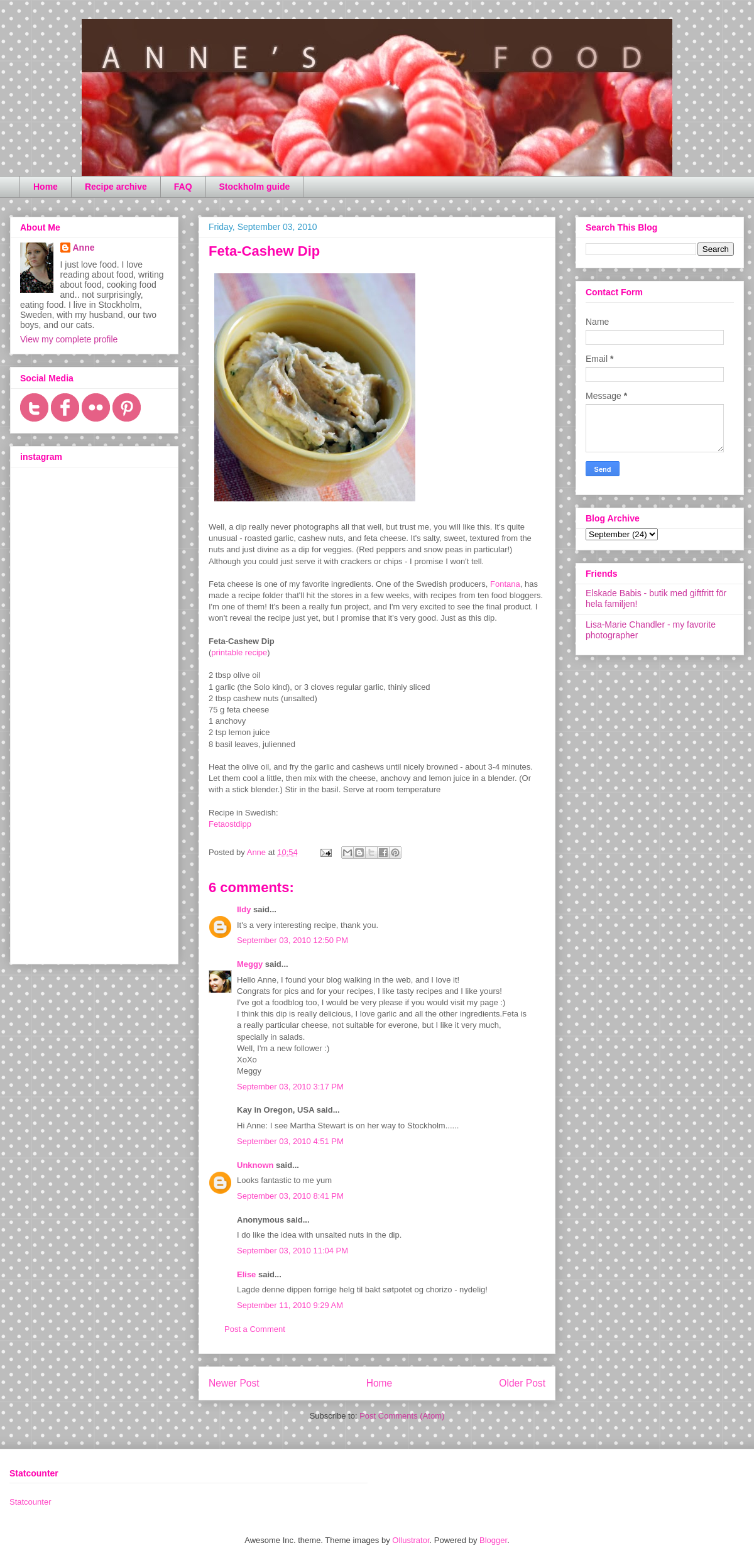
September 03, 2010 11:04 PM (292, 1250)
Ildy (244, 909)
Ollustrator (410, 1540)
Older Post (522, 1383)
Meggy (250, 964)
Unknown (255, 1165)
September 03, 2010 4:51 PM (290, 1141)
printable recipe (239, 652)
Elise (246, 1274)
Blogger (493, 1540)
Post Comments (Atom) (401, 1415)
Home (45, 187)
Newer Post (234, 1383)
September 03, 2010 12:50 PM (292, 940)
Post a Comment (254, 1329)
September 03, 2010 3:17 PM (290, 1086)
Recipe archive (116, 187)
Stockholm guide (254, 187)
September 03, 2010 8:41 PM (290, 1196)
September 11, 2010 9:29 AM (290, 1305)
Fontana (505, 584)
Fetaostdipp (230, 824)
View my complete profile (68, 339)
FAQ (183, 187)
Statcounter (30, 1502)
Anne (84, 248)
